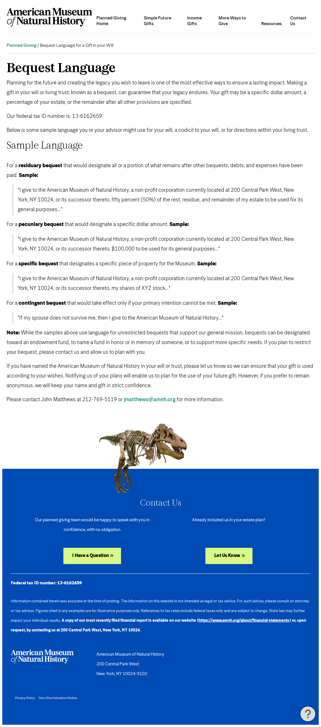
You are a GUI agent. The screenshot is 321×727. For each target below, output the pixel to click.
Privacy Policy (25, 698)
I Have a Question (90, 556)
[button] (307, 714)
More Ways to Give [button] (232, 21)
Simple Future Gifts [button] (157, 21)
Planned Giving (22, 45)
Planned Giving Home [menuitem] (111, 21)
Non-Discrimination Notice (58, 698)
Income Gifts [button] (194, 21)
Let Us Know (227, 556)
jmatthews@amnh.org (149, 399)
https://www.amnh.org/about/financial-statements (244, 621)
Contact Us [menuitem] (298, 21)
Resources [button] (271, 24)
